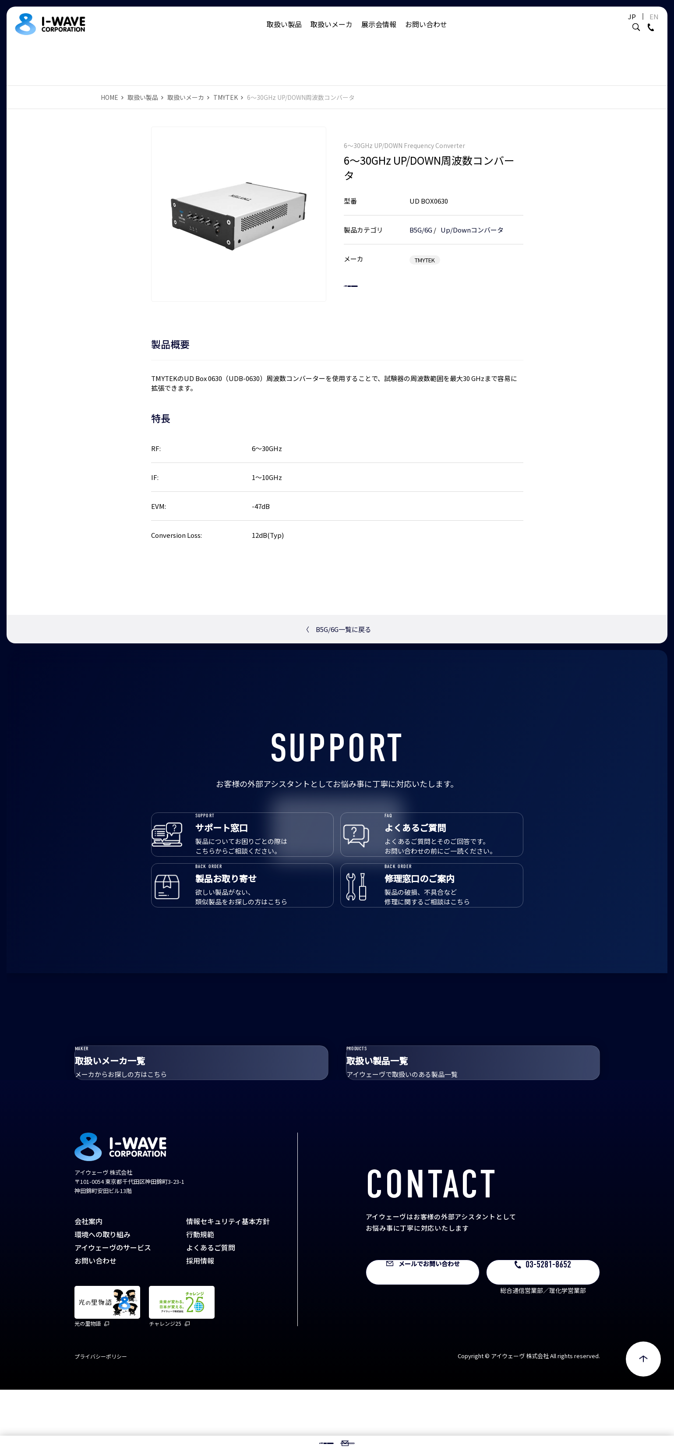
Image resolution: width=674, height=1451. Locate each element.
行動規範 (200, 1295)
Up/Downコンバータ (472, 221)
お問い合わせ (426, 33)
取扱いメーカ (332, 33)
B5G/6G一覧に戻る (337, 629)
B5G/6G (420, 221)
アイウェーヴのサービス (112, 1308)
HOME (109, 97)
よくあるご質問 (210, 1308)
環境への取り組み (102, 1295)
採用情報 (200, 1322)
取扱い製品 (284, 33)
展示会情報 (378, 33)
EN (632, 25)
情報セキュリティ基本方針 (228, 1282)
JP (610, 25)
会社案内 (88, 1282)
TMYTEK (225, 97)
